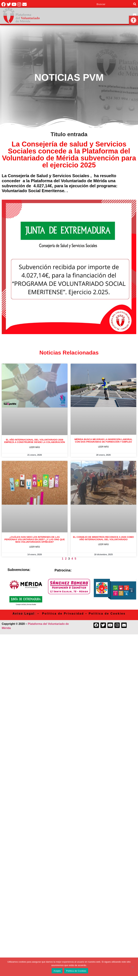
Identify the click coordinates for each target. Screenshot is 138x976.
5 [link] (75, 558)
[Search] (134, 4)
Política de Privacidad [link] (63, 613)
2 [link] (66, 558)
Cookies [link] (117, 613)
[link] (133, 20)
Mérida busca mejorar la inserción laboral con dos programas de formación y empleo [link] (103, 440)
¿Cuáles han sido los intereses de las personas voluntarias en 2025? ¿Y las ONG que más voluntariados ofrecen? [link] (34, 539)
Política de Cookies (76, 971)
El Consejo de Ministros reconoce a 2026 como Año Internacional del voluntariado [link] (103, 538)
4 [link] (72, 558)
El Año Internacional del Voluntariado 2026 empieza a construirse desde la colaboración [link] (34, 440)
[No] (132, 966)
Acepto (57, 971)
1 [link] (62, 558)
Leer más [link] (34, 447)
